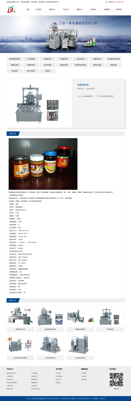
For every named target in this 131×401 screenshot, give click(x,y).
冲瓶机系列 (64, 59)
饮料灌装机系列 (14, 59)
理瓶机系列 (15, 65)
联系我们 (119, 9)
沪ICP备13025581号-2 (83, 398)
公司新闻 (83, 373)
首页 (27, 9)
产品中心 (66, 9)
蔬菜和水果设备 (80, 65)
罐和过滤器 (97, 65)
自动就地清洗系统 (113, 59)
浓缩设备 (14, 71)
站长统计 (64, 398)
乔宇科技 (102, 398)
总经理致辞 (59, 376)
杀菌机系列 (97, 59)
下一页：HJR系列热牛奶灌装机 (103, 96)
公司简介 (58, 373)
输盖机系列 (64, 65)
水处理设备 (47, 65)
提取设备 (113, 65)
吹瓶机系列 (31, 65)
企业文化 (58, 379)
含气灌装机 (31, 59)
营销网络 (107, 9)
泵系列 (47, 71)
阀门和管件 (31, 71)
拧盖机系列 (47, 59)
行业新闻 (83, 376)
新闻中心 (52, 9)
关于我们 (39, 9)
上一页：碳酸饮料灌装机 (86, 96)
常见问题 (83, 379)
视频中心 (80, 9)
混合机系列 (81, 59)
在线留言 (93, 9)
